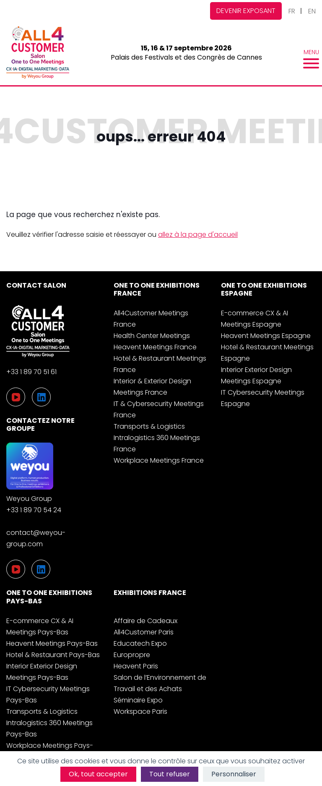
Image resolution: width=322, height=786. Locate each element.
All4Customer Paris (144, 632)
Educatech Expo (140, 643)
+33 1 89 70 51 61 (31, 372)
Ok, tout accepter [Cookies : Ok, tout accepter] (98, 774)
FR (291, 11)
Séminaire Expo (138, 700)
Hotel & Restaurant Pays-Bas (53, 655)
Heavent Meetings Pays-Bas (52, 643)
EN (312, 11)
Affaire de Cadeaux (145, 621)
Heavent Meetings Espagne (266, 336)
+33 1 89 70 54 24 (33, 510)
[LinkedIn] (40, 569)
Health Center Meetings (152, 336)
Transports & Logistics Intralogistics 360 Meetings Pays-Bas (49, 723)
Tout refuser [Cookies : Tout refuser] (169, 774)
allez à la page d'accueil (198, 234)
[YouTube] (15, 569)
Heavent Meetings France (155, 347)
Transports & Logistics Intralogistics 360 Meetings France (157, 438)
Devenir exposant (245, 11)
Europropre (132, 655)
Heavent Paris (136, 666)
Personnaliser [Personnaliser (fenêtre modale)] (233, 774)
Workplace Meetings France (159, 460)
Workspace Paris (140, 711)
